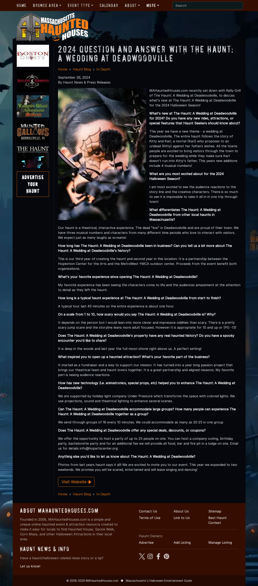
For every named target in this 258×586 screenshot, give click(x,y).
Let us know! (30, 566)
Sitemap (214, 511)
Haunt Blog (82, 69)
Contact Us (148, 511)
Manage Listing (220, 542)
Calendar (109, 5)
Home (21, 5)
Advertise (146, 542)
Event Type (79, 5)
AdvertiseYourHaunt (33, 184)
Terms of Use (149, 518)
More (151, 5)
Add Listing (182, 542)
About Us (181, 511)
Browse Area (45, 5)
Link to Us (182, 518)
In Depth (103, 69)
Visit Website (76, 481)
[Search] (208, 5)
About (131, 5)
